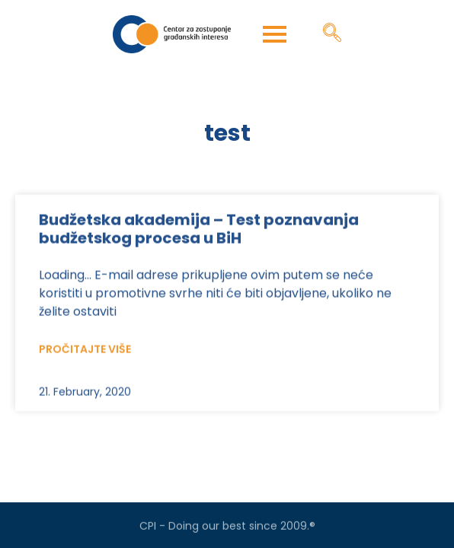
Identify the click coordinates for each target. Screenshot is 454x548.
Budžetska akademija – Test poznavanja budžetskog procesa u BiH (199, 241)
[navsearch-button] (332, 34)
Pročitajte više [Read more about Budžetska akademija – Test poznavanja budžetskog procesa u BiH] (85, 361)
